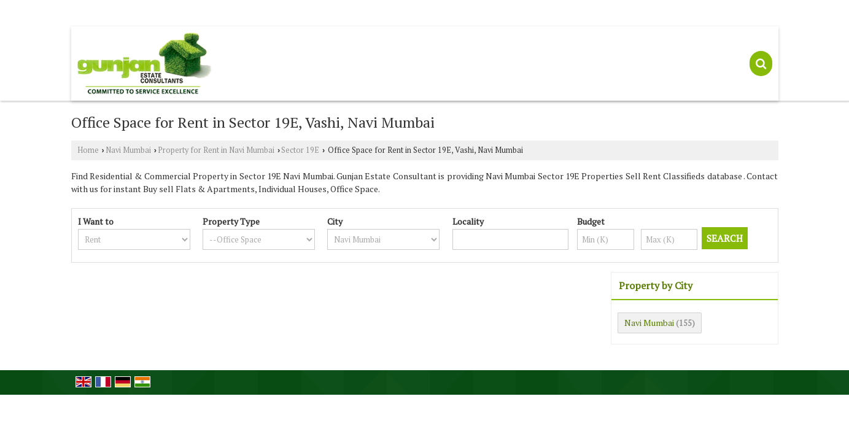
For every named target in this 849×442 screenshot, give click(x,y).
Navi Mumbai (128, 150)
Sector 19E (300, 150)
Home (88, 150)
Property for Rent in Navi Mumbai (216, 150)
